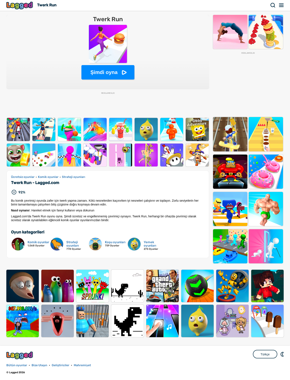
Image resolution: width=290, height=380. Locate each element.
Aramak (273, 5)
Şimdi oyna (103, 72)
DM (282, 354)
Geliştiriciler (60, 365)
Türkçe (265, 354)
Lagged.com (20, 355)
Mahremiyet (82, 365)
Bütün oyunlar (16, 365)
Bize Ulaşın (39, 365)
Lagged (20, 5)
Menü (281, 5)
